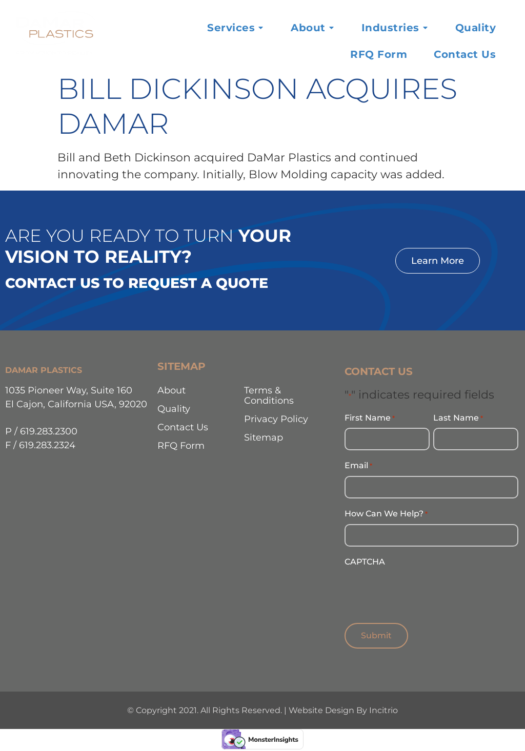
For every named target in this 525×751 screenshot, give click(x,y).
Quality (173, 408)
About (171, 390)
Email (358, 465)
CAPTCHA (365, 559)
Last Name (458, 418)
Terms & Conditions (269, 395)
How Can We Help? (386, 512)
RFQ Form (181, 445)
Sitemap (263, 437)
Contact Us (182, 427)
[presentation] (422, 589)
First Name (370, 418)
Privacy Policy (276, 418)
